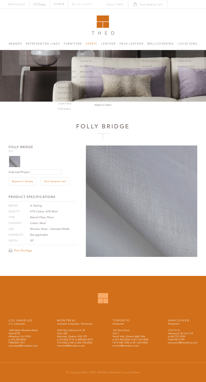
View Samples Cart (55, 181)
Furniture (73, 43)
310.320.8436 (18, 339)
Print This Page (20, 250)
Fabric (92, 43)
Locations (187, 43)
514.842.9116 (66, 339)
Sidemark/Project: (19, 172)
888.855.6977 (85, 339)
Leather (108, 43)
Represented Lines (43, 43)
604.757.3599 (177, 336)
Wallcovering (160, 43)
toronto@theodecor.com (126, 345)
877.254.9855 (141, 339)
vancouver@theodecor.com (182, 342)
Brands (15, 43)
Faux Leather (132, 43)
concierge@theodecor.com (23, 345)
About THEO (115, 4)
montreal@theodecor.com (71, 345)
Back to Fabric (103, 104)
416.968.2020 (122, 339)
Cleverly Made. (131, 372)
